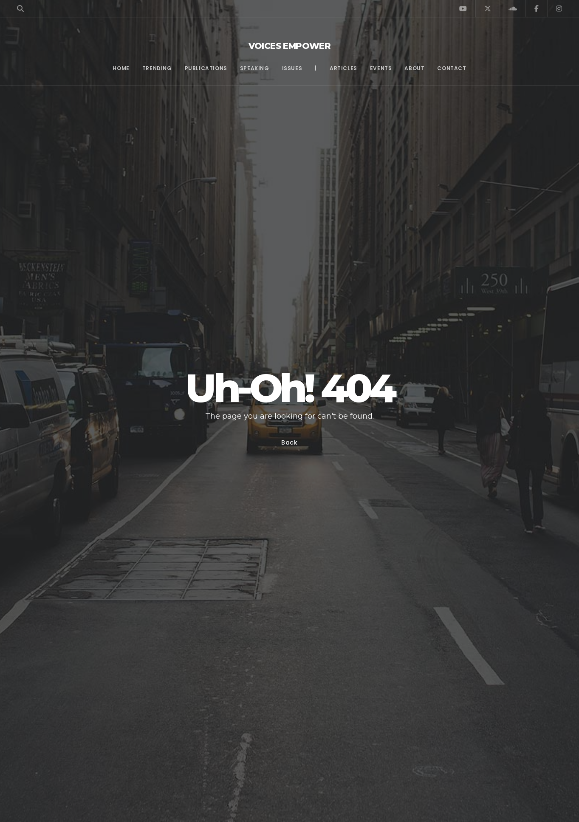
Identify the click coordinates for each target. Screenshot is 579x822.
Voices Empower (290, 46)
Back (289, 442)
